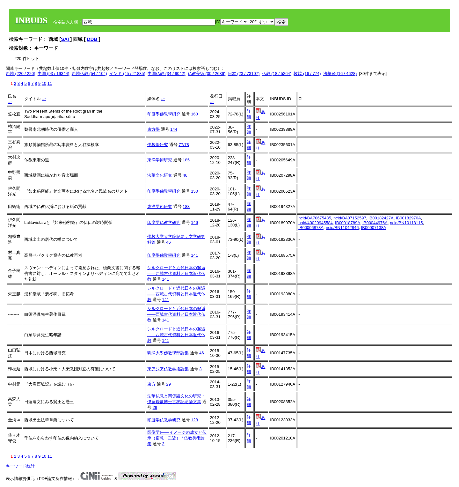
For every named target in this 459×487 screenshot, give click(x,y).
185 (186, 160)
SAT (65, 39)
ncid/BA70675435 (314, 218)
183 (186, 206)
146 (194, 222)
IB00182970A (408, 218)
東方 (151, 384)
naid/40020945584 (315, 222)
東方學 (153, 129)
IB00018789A (347, 222)
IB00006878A (311, 227)
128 (194, 419)
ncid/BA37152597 (349, 218)
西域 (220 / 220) (20, 73)
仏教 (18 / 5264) (277, 73)
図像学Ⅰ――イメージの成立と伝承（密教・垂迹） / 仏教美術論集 (177, 438)
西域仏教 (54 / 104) (89, 73)
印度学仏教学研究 (163, 222)
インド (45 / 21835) (127, 73)
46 (185, 175)
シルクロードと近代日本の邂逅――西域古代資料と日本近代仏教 (176, 273)
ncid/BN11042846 (342, 227)
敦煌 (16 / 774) (307, 73)
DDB (93, 39)
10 (44, 83)
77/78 (183, 144)
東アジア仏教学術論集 (168, 368)
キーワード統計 (20, 466)
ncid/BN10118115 (406, 222)
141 (194, 255)
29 (168, 384)
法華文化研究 (159, 175)
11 (49, 83)
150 (194, 191)
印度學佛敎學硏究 (163, 114)
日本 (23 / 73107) (244, 73)
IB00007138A (373, 227)
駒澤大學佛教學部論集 (168, 352)
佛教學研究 (157, 144)
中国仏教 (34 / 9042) (167, 73)
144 (173, 129)
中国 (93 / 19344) (53, 73)
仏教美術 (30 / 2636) (207, 73)
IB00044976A (375, 222)
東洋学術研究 (159, 160)
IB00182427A (381, 218)
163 (194, 114)
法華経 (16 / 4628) (340, 73)
